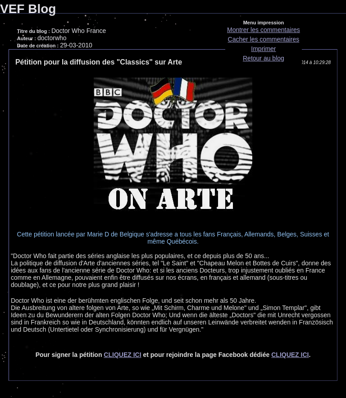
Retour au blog (263, 58)
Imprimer (263, 48)
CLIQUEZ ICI (122, 354)
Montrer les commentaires (263, 29)
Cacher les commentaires (264, 39)
